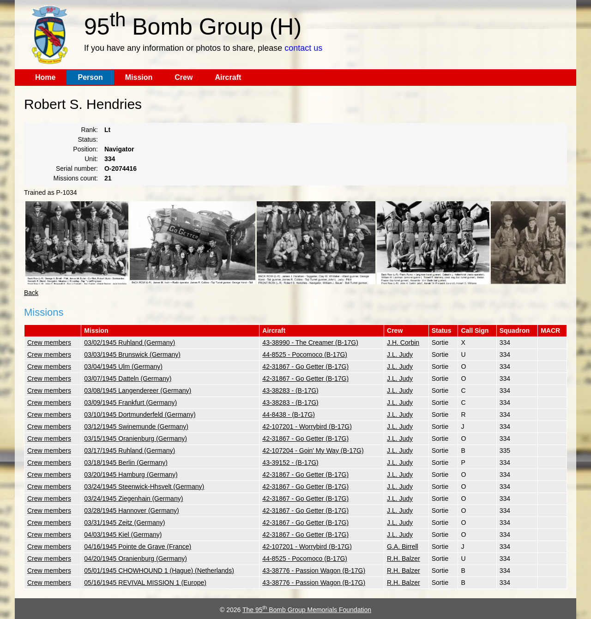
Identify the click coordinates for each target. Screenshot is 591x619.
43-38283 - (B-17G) (290, 390)
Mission (139, 77)
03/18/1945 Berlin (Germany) (126, 462)
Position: (85, 149)
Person (90, 77)
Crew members (49, 342)
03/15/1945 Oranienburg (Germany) (135, 438)
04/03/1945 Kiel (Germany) (123, 534)
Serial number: (77, 168)
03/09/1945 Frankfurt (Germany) (130, 402)
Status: (88, 139)
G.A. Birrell (402, 546)
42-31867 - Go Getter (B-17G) (305, 366)
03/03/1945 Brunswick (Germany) (132, 354)
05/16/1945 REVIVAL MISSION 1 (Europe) (145, 582)
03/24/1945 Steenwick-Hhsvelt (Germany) (144, 486)
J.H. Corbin (403, 342)
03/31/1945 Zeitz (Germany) (124, 522)
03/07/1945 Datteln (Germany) (127, 378)
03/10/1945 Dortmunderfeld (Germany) (139, 414)
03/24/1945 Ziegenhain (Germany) (133, 498)
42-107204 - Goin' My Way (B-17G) (312, 450)
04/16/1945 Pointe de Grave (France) (137, 546)
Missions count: (76, 178)
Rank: (89, 129)
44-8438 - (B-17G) (288, 414)
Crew (184, 77)
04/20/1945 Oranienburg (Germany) (135, 558)
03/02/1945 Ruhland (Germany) (129, 342)
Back (31, 292)
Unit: (91, 158)
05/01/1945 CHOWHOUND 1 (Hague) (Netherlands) (159, 570)
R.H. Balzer (403, 558)
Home (45, 77)
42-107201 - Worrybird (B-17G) (306, 426)
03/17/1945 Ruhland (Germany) (129, 450)
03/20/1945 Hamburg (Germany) (130, 474)
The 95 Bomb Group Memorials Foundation (306, 609)
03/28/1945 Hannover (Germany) (131, 510)
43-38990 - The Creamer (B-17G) (310, 342)
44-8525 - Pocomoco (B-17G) (304, 354)
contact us (303, 48)
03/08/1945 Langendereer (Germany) (137, 390)
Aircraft (228, 77)
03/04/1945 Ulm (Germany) (123, 366)
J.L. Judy (400, 354)
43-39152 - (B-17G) (290, 462)
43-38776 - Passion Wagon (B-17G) (313, 570)
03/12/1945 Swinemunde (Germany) (136, 426)
